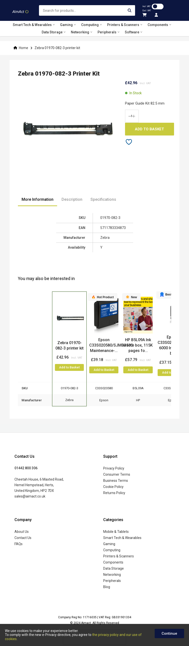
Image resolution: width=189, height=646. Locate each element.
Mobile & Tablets (116, 532)
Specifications (103, 199)
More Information (37, 199)
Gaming (109, 544)
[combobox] (87, 10)
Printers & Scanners (118, 556)
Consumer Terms (116, 474)
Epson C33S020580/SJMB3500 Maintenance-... (111, 345)
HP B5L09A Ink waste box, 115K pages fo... (138, 345)
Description (72, 199)
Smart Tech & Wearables (122, 538)
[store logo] (21, 10)
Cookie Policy (113, 487)
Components (113, 562)
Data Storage (113, 568)
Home (23, 48)
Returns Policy (114, 493)
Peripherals (112, 581)
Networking (112, 575)
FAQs (18, 544)
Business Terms (115, 481)
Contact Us (22, 538)
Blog (106, 587)
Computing (111, 550)
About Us (21, 532)
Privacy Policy (113, 468)
